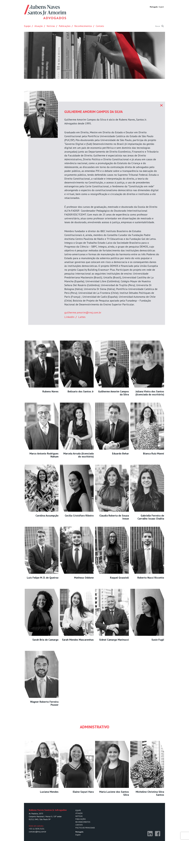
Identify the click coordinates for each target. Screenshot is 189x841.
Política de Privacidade (85, 828)
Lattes (81, 317)
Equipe (27, 26)
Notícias (51, 26)
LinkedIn (69, 317)
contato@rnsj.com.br (37, 831)
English (161, 7)
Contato (100, 26)
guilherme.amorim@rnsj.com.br (82, 312)
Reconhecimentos (83, 26)
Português (154, 7)
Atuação (38, 26)
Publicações (65, 26)
